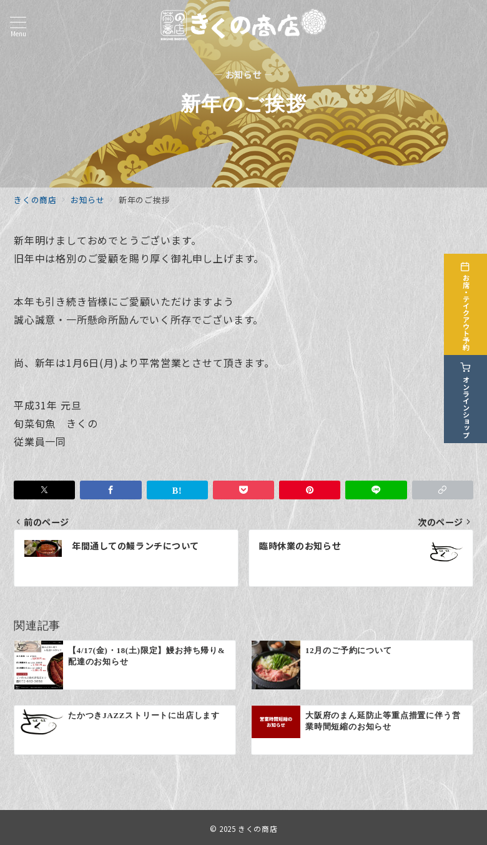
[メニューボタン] (18, 26)
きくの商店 (257, 829)
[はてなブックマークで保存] (177, 490)
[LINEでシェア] (375, 490)
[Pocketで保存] (243, 490)
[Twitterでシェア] (44, 490)
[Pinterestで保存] (309, 490)
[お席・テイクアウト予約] (469, 302)
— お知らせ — (243, 74)
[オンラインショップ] (469, 396)
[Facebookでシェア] (110, 490)
